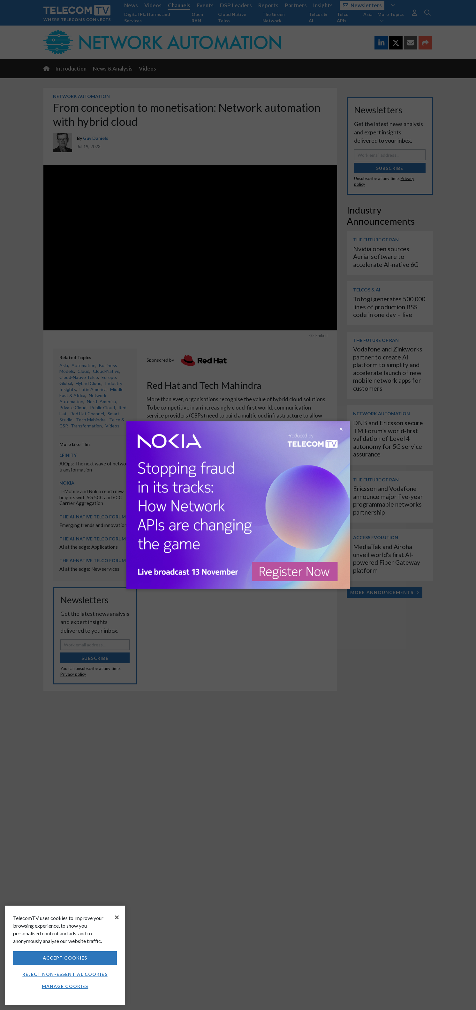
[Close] (117, 917)
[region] (65, 955)
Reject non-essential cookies (64, 974)
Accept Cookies (65, 958)
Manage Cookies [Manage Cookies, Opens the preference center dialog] (65, 986)
